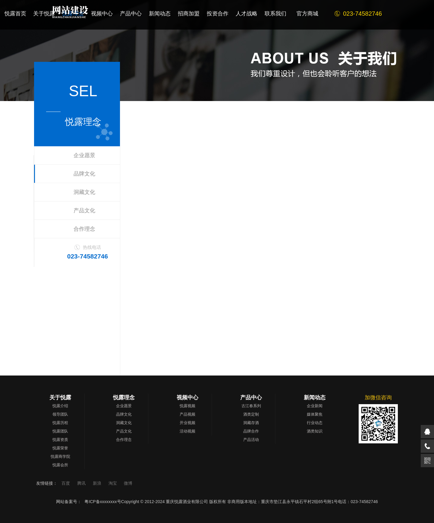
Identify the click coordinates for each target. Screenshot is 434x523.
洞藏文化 (84, 192)
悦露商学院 (60, 456)
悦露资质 (60, 439)
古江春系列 (251, 406)
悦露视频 (187, 406)
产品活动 (251, 439)
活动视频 (187, 431)
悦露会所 (60, 465)
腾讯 (82, 483)
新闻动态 (315, 398)
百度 (66, 483)
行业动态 (314, 422)
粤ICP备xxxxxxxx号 (102, 501)
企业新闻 (314, 406)
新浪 (97, 483)
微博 (128, 483)
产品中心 (251, 398)
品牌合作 (251, 431)
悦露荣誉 (60, 448)
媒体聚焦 (314, 414)
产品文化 (84, 211)
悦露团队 (60, 431)
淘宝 (113, 483)
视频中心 (187, 398)
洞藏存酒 (251, 422)
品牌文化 (84, 174)
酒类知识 (314, 431)
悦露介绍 (60, 406)
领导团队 (60, 414)
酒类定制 (251, 414)
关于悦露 (60, 398)
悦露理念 (124, 398)
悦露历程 (60, 422)
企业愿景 (84, 155)
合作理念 (84, 229)
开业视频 (187, 422)
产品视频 (187, 414)
